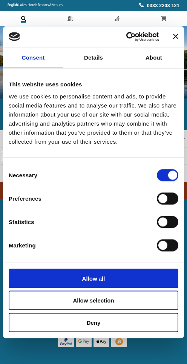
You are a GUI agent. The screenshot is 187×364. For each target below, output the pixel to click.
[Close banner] (175, 36)
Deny (94, 322)
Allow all (93, 278)
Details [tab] (93, 57)
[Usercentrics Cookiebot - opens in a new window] (126, 36)
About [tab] (154, 57)
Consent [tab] (33, 57)
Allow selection (93, 300)
